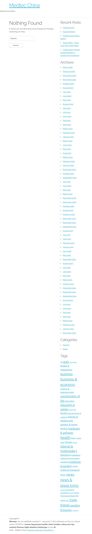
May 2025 (67, 100)
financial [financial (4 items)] (70, 413)
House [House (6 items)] (68, 442)
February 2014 (69, 325)
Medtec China (24, 5)
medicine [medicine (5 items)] (64, 462)
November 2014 (69, 292)
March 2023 (67, 129)
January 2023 (68, 137)
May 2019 (67, 190)
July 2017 (66, 235)
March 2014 (67, 321)
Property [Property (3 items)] (62, 490)
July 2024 (67, 108)
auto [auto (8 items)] (66, 361)
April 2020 (67, 153)
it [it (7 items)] (76, 451)
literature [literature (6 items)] (65, 455)
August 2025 (68, 88)
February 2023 (69, 133)
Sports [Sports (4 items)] (76, 493)
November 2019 (69, 169)
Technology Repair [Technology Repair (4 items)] (67, 496)
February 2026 (69, 71)
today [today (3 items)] (67, 500)
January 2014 (68, 329)
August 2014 (68, 300)
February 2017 (69, 243)
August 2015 (68, 263)
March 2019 (67, 194)
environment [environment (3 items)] (72, 409)
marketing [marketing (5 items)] (75, 455)
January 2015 (68, 284)
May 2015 (67, 276)
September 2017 (69, 227)
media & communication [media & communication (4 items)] (70, 458)
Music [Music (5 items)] (63, 475)
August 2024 (68, 104)
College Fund (68, 28)
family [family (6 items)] (63, 413)
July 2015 (66, 268)
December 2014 (69, 288)
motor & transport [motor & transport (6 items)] (70, 470)
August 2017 (68, 231)
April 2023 (67, 125)
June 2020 (67, 145)
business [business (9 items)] (66, 374)
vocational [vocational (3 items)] (75, 510)
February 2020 (69, 161)
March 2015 (67, 280)
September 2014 (69, 296)
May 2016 (67, 255)
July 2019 (67, 182)
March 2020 (68, 157)
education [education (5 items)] (69, 401)
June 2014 (67, 308)
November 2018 (69, 202)
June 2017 (67, 239)
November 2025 (69, 80)
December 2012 (69, 333)
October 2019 (68, 174)
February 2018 (69, 214)
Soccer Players (69, 32)
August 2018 (68, 210)
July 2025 (67, 92)
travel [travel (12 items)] (64, 505)
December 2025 (69, 76)
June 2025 (67, 96)
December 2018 (69, 198)
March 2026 (68, 67)
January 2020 (68, 165)
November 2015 (69, 259)
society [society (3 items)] (71, 493)
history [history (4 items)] (73, 438)
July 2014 (66, 304)
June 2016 (67, 251)
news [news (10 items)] (70, 474)
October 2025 (68, 84)
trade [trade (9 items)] (73, 500)
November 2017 (69, 223)
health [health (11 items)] (65, 438)
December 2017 (69, 218)
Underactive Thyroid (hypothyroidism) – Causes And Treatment (70, 53)
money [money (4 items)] (75, 466)
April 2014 (67, 317)
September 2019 (70, 178)
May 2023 (67, 120)
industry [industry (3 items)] (74, 442)
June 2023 (67, 116)
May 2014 (67, 312)
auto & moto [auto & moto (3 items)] (73, 362)
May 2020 (67, 149)
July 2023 (67, 112)
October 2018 (68, 206)
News (65, 349)
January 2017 (68, 247)
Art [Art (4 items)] (61, 362)
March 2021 (67, 141)
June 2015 (67, 272)
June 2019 (67, 186)
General (66, 345)
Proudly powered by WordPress (40, 530)
